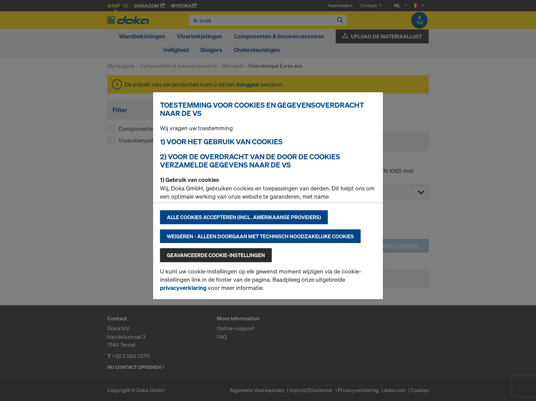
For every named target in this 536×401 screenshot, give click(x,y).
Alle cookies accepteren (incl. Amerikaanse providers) (244, 217)
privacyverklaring (183, 288)
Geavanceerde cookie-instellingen (216, 255)
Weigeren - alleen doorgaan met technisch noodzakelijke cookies (260, 236)
